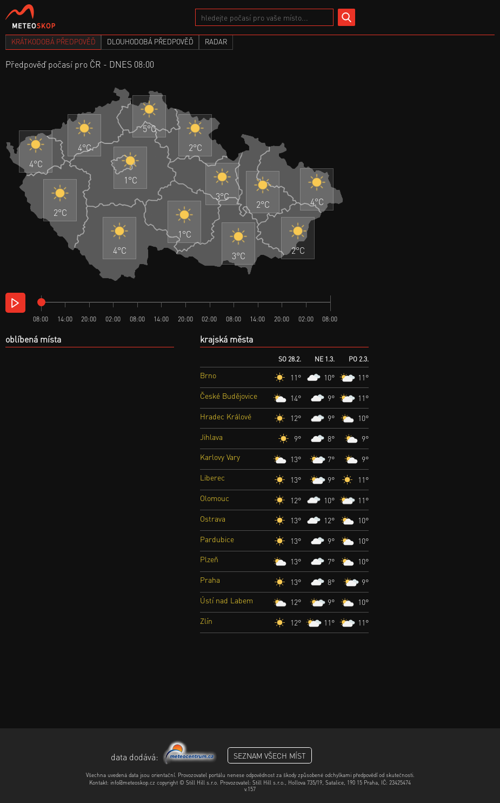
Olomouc (214, 498)
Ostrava (212, 518)
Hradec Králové (225, 416)
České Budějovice (228, 395)
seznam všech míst (270, 755)
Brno (208, 375)
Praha (210, 579)
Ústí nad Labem (226, 600)
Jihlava (211, 437)
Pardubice (217, 539)
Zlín (206, 621)
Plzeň (209, 559)
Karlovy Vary (220, 457)
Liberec (212, 477)
